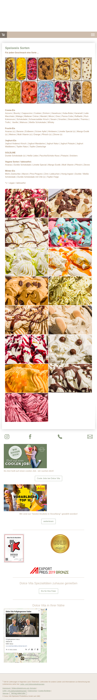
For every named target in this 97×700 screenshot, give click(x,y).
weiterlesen (48, 521)
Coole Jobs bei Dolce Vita (48, 478)
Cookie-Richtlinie (44, 691)
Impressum (6, 688)
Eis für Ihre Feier (48, 591)
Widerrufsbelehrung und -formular (24, 688)
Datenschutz (32, 691)
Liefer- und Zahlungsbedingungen (32, 684)
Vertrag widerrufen (18, 693)
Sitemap (5, 693)
